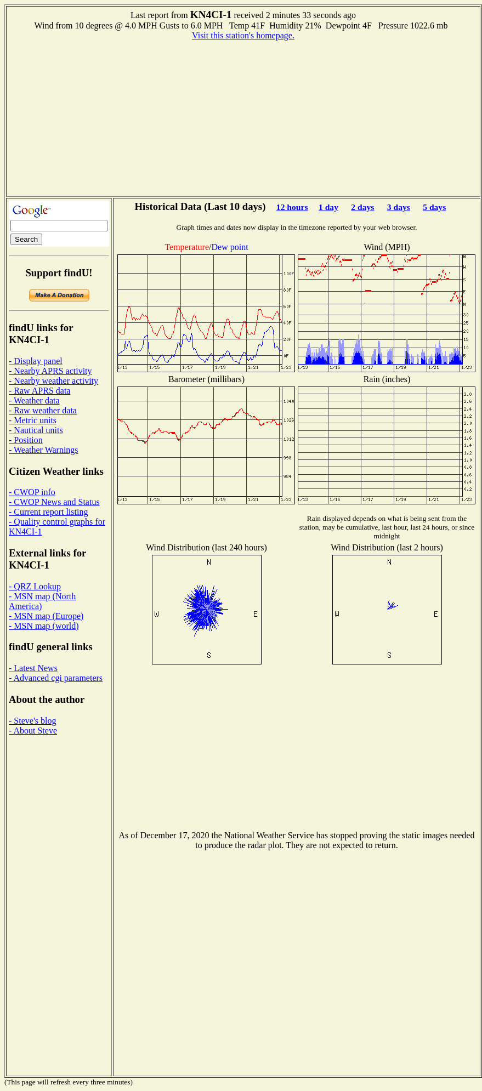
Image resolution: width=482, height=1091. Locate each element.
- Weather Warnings (43, 449)
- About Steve (33, 730)
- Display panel (36, 361)
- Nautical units (36, 430)
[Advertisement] (243, 117)
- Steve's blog (32, 720)
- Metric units (32, 420)
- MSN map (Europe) (46, 616)
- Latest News (33, 668)
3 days (398, 207)
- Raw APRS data (39, 390)
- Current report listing (48, 511)
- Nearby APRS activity (50, 371)
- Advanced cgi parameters (56, 678)
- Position (26, 440)
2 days (362, 207)
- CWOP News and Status (54, 502)
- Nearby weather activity (53, 380)
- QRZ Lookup (35, 586)
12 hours (292, 207)
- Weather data (34, 400)
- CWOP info (32, 492)
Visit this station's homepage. (243, 35)
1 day (328, 207)
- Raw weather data (43, 410)
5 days (434, 207)
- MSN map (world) (44, 625)
